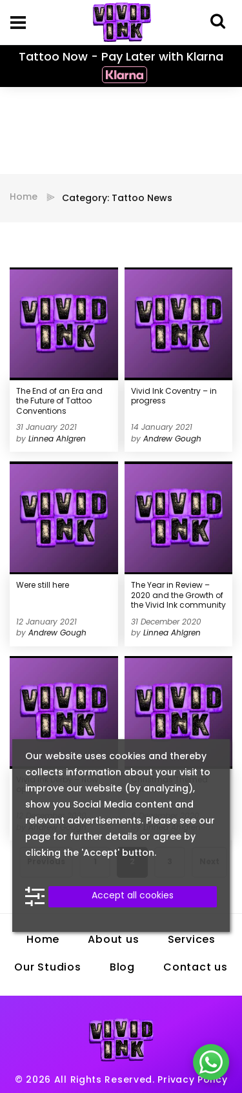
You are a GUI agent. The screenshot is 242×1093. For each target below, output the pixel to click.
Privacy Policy (192, 1080)
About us (113, 940)
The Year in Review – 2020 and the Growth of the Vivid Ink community (178, 596)
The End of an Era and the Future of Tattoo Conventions (59, 402)
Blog (122, 968)
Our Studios (47, 968)
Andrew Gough (172, 439)
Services (192, 940)
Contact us (195, 968)
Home (23, 197)
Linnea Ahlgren (57, 439)
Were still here (42, 586)
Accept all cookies (133, 896)
